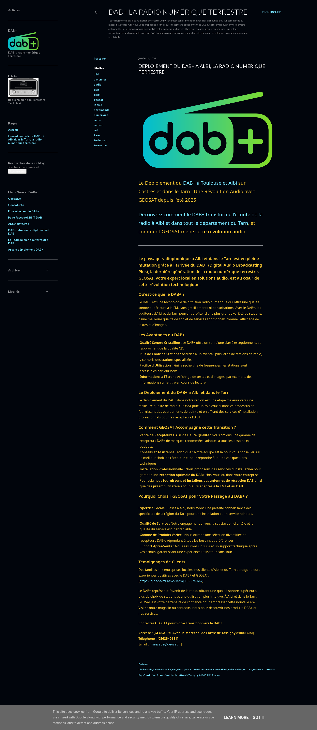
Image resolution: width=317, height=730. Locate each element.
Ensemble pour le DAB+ (23, 211)
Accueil (13, 129)
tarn (97, 135)
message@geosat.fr (166, 644)
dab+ (97, 94)
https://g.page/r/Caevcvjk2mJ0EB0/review (170, 581)
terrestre (100, 145)
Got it (259, 717)
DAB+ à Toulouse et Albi (210, 182)
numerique (101, 115)
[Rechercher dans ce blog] (24, 167)
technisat (100, 140)
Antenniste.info (18, 223)
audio (98, 84)
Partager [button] (100, 58)
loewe (98, 104)
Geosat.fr (14, 198)
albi (96, 74)
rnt (96, 130)
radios (98, 125)
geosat (98, 99)
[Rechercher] (271, 12)
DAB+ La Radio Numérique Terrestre (178, 11)
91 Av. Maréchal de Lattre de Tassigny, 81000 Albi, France (188, 675)
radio (97, 120)
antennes (100, 79)
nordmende (101, 109)
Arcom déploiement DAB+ (25, 249)
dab (96, 89)
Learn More (236, 717)
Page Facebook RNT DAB (25, 217)
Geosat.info (16, 205)
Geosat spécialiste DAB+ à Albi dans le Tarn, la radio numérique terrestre (26, 139)
